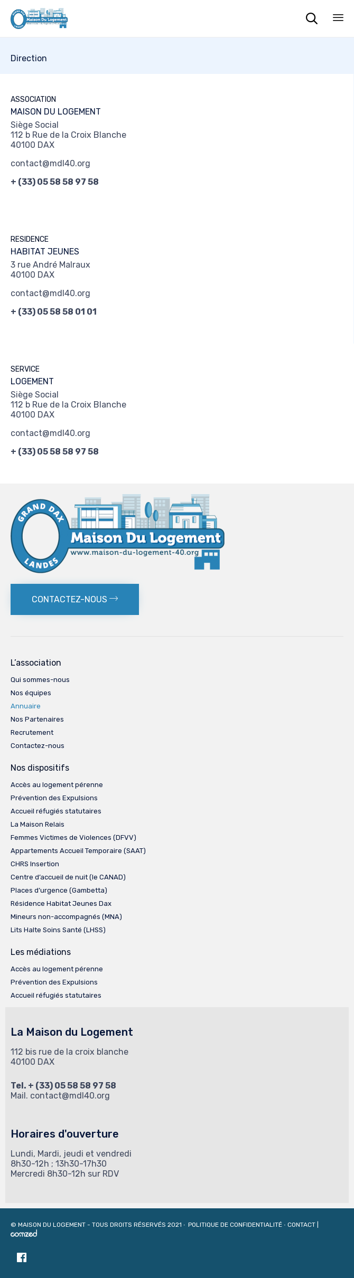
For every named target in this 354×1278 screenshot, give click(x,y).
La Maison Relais (37, 824)
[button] (75, 599)
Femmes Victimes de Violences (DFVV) (73, 837)
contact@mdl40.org (50, 163)
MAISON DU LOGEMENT (56, 112)
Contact (301, 1224)
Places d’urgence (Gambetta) (59, 890)
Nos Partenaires (37, 719)
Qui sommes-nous (40, 680)
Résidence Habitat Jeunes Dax (61, 903)
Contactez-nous (37, 746)
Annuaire (26, 706)
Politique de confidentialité (236, 1224)
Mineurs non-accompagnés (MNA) (66, 917)
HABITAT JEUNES (45, 252)
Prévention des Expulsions (54, 798)
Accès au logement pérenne (57, 785)
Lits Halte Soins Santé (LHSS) (58, 930)
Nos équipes (31, 693)
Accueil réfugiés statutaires (56, 811)
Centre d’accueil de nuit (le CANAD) (68, 877)
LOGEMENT (32, 381)
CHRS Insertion (35, 864)
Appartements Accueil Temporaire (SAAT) (78, 851)
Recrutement (32, 732)
